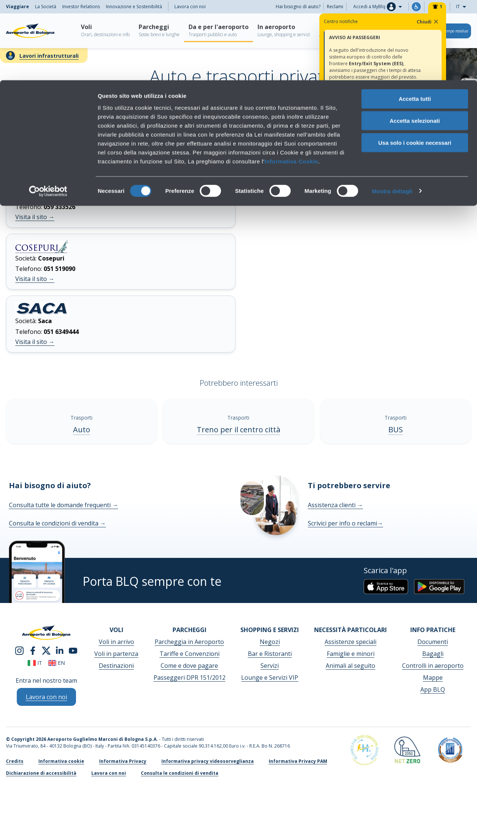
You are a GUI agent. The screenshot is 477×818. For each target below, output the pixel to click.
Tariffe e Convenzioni (189, 654)
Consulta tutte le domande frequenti (63, 505)
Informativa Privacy (122, 761)
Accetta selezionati (414, 40)
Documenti (432, 642)
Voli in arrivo (116, 642)
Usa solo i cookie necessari (414, 62)
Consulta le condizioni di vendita (57, 523)
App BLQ (432, 689)
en (56, 662)
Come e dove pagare (189, 665)
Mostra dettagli (392, 111)
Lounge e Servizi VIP (269, 677)
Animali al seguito (350, 665)
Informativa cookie (61, 761)
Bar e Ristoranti (270, 654)
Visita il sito (34, 217)
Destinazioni (116, 665)
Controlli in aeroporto (433, 665)
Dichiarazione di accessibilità (41, 773)
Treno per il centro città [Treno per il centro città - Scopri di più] (238, 429)
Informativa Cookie (291, 81)
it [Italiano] (35, 662)
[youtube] (73, 650)
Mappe (433, 677)
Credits (14, 761)
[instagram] (19, 650)
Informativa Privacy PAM (298, 761)
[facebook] (32, 650)
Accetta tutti (415, 18)
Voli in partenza (116, 654)
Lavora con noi (108, 773)
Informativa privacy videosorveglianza (207, 761)
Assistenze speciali (350, 642)
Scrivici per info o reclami (345, 523)
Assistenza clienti (335, 505)
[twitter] (46, 650)
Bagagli (432, 654)
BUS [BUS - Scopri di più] (395, 429)
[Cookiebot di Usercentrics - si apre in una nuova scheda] (48, 111)
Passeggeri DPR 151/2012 (189, 677)
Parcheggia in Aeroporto (189, 642)
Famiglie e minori (351, 654)
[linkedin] (59, 650)
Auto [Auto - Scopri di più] (81, 429)
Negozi (270, 642)
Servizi (269, 665)
